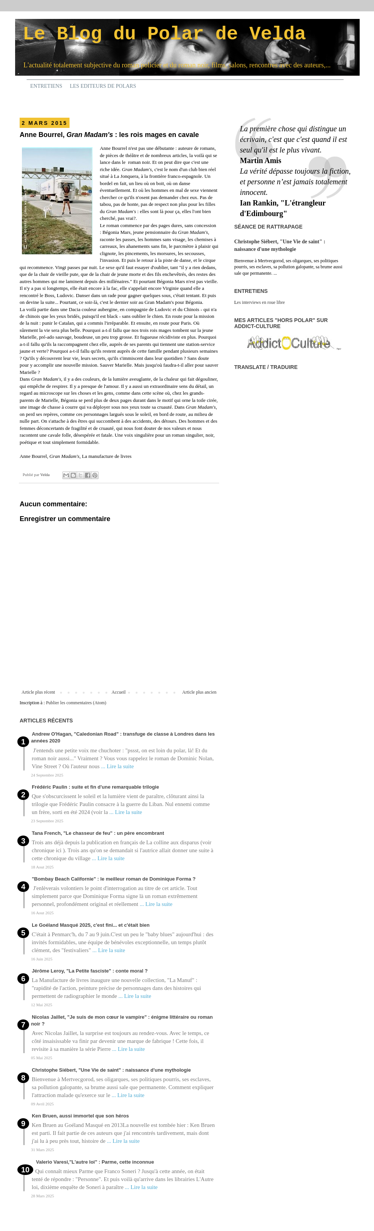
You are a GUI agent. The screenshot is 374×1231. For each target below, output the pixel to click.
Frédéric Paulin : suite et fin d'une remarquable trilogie (95, 787)
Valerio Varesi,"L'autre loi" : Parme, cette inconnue (95, 1162)
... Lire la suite (117, 766)
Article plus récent (38, 692)
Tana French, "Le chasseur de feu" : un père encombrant (98, 833)
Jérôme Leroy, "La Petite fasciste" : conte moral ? (90, 971)
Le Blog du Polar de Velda (164, 34)
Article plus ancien (199, 692)
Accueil (118, 692)
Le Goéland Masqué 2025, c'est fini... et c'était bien (91, 925)
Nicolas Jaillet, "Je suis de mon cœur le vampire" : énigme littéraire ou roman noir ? (122, 1020)
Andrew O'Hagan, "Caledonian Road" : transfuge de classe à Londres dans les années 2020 (123, 737)
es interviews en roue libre (261, 302)
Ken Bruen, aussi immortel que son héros (80, 1116)
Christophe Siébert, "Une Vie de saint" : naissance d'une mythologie (111, 1070)
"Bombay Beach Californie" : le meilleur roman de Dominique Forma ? (113, 879)
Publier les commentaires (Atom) (76, 702)
